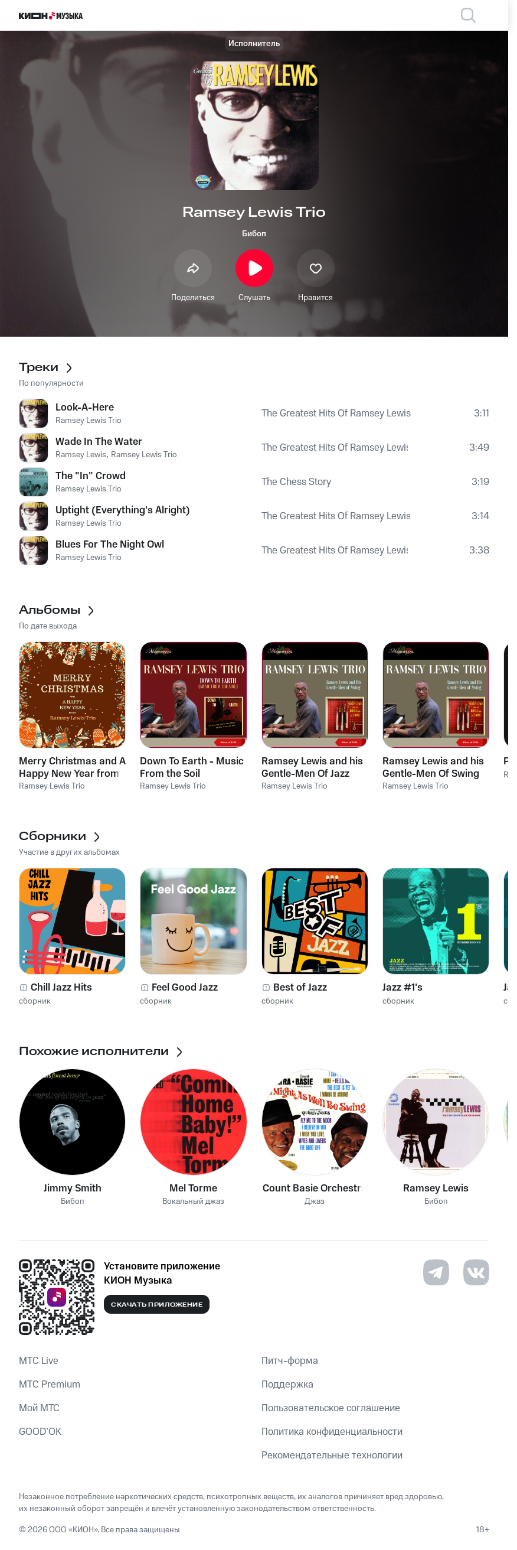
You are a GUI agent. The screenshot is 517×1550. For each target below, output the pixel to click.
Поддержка (287, 1385)
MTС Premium (49, 1385)
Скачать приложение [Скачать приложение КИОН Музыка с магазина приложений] (156, 1305)
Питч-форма (289, 1361)
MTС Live (38, 1361)
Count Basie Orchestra (315, 1188)
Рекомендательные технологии (332, 1455)
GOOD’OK (40, 1432)
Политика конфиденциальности (332, 1432)
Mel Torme (193, 1188)
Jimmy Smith (73, 1188)
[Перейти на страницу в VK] (476, 1272)
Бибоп (254, 234)
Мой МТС (39, 1408)
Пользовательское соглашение (330, 1408)
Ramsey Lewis (436, 1188)
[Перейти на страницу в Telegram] (436, 1272)
